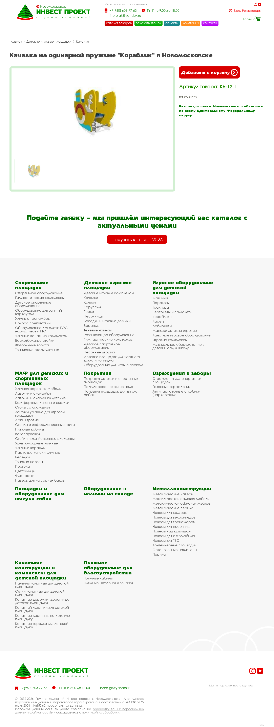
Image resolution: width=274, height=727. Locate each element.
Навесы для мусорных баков (40, 480)
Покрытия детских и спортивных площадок (111, 380)
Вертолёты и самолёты (172, 312)
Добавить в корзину (209, 72)
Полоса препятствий (32, 323)
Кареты (158, 321)
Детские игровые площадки (48, 41)
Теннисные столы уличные (37, 349)
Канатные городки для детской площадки (41, 625)
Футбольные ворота (32, 345)
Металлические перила (172, 508)
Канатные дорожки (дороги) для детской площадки (42, 601)
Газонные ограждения (171, 386)
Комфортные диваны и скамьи (42, 402)
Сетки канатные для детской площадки (39, 593)
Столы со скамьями (32, 407)
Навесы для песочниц (171, 526)
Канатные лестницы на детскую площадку (42, 617)
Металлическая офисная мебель (181, 503)
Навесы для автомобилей (174, 535)
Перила (159, 554)
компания (191, 23)
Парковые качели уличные (37, 452)
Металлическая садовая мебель (180, 498)
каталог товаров (119, 23)
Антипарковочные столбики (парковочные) (176, 393)
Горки (89, 311)
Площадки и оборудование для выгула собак (39, 493)
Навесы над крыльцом (171, 531)
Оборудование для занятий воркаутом (38, 312)
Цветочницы (25, 471)
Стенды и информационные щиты (45, 424)
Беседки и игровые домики (107, 321)
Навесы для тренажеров (173, 522)
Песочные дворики (100, 352)
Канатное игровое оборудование (181, 335)
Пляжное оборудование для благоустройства (108, 567)
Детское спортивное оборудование (33, 304)
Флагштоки (24, 475)
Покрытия (97, 373)
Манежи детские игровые (174, 330)
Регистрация (251, 10)
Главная (15, 41)
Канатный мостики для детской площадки (42, 609)
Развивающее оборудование (109, 334)
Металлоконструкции (181, 488)
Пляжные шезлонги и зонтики (108, 583)
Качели (90, 302)
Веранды (91, 325)
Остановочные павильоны (174, 549)
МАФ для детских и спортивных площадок (41, 378)
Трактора (160, 307)
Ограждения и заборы (181, 373)
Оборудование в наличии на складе (108, 491)
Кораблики (161, 316)
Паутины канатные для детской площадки (41, 584)
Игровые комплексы (169, 340)
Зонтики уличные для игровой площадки (40, 413)
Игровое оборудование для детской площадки (182, 287)
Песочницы (93, 316)
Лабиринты (162, 326)
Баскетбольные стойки (34, 340)
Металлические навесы (172, 494)
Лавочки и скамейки (33, 393)
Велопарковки (27, 434)
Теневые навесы (97, 330)
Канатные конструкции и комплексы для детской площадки (40, 570)
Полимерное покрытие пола (108, 386)
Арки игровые (27, 420)
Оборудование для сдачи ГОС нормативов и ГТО (41, 329)
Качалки (82, 41)
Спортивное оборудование (39, 293)
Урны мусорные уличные (36, 443)
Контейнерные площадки (174, 545)
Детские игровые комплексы (109, 293)
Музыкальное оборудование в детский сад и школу (178, 346)
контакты (210, 23)
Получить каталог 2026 (137, 239)
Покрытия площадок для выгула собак (111, 393)
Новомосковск (53, 6)
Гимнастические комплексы (39, 297)
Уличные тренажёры (32, 318)
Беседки (22, 457)
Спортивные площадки (31, 285)
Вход (237, 10)
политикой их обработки (100, 712)
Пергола (22, 466)
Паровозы (160, 302)
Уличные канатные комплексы (41, 335)
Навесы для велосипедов (173, 517)
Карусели (92, 307)
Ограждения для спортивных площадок (176, 380)
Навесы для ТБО (166, 540)
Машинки (160, 298)
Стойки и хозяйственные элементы (45, 438)
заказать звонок (148, 23)
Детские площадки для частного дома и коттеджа (112, 358)
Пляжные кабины (29, 429)
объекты (171, 23)
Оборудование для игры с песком (113, 365)
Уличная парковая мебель (38, 388)
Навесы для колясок (169, 512)
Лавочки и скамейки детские (40, 398)
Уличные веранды (30, 447)
